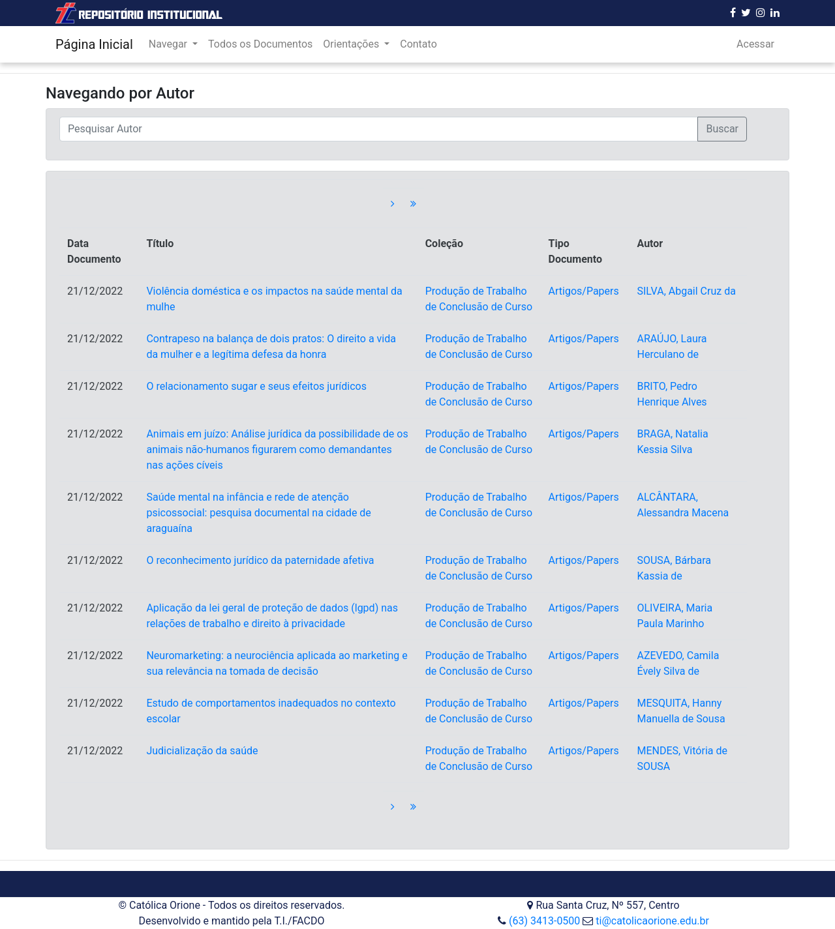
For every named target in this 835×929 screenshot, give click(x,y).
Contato (418, 44)
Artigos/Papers (584, 291)
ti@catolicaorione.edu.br (652, 921)
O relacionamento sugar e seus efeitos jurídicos (256, 386)
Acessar (755, 44)
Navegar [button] (169, 44)
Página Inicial (94, 44)
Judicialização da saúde (202, 751)
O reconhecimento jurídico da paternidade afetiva (260, 560)
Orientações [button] (352, 44)
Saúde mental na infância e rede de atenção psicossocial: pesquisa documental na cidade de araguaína (258, 513)
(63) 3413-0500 (544, 921)
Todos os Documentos (260, 44)
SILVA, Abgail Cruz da (686, 291)
